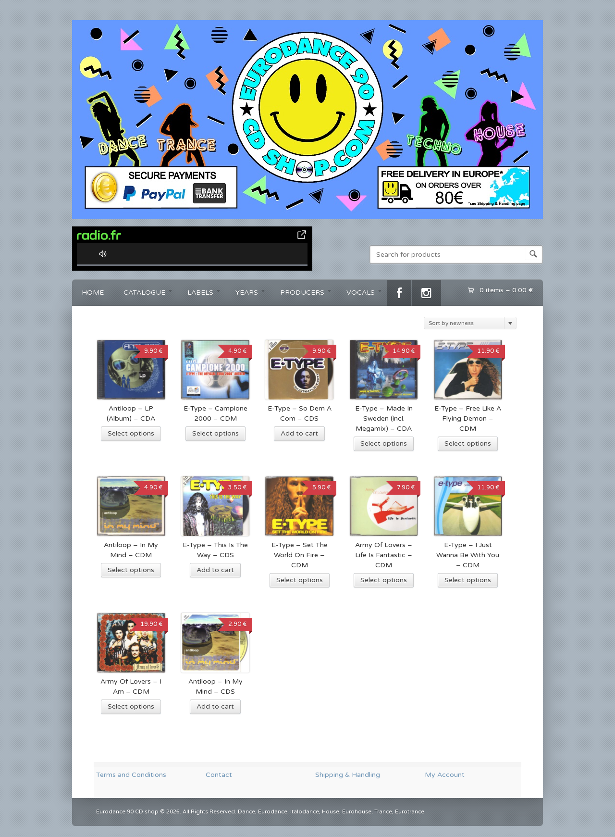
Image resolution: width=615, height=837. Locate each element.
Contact (219, 775)
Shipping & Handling (347, 775)
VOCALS (360, 294)
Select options (131, 433)
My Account (445, 775)
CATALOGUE (143, 294)
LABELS (199, 294)
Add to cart (299, 433)
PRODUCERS (301, 294)
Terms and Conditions (131, 775)
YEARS (246, 294)
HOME (93, 292)
